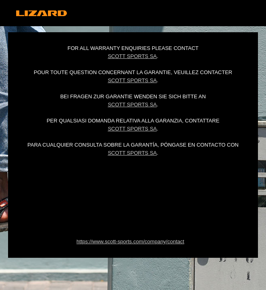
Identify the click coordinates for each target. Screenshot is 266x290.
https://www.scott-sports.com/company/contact (130, 241)
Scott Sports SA (132, 56)
